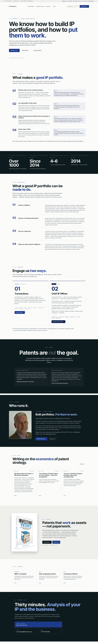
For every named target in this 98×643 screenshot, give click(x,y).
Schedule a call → (84, 6)
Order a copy (56, 542)
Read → (16, 495)
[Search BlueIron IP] (73, 6)
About (54, 6)
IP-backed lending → (37, 50)
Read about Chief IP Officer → (58, 321)
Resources (48, 6)
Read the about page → (41, 438)
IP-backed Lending (40, 6)
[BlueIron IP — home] (12, 6)
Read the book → (47, 542)
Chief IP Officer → (26, 50)
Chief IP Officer (31, 6)
